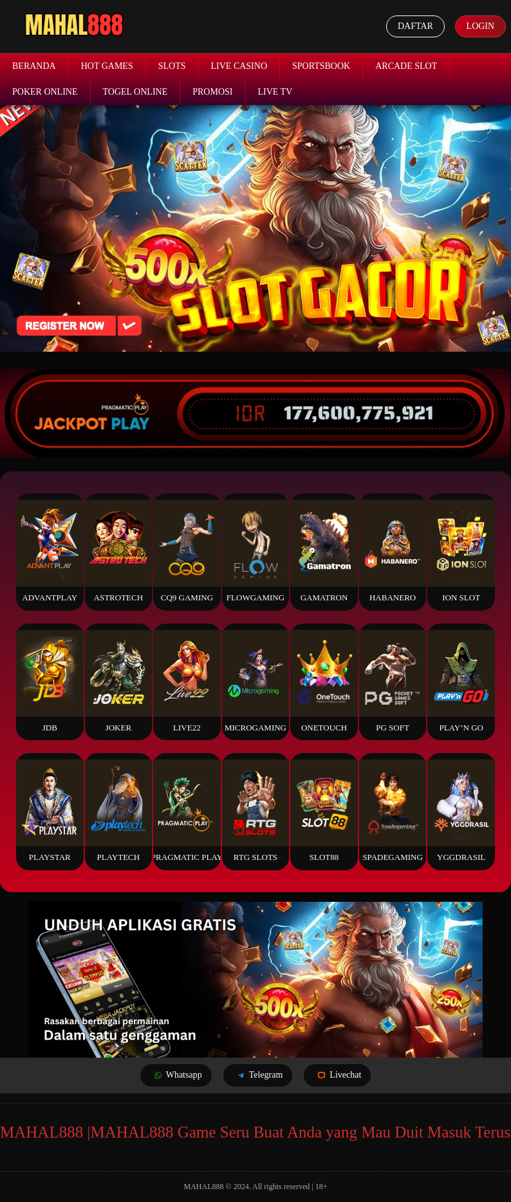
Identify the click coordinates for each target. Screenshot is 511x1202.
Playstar (49, 810)
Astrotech (118, 551)
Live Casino (239, 66)
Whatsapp (176, 1075)
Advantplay (49, 551)
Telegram (258, 1075)
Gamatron (323, 551)
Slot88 (323, 810)
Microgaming (255, 681)
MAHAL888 (204, 1186)
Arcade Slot (406, 66)
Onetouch (323, 681)
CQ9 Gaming (186, 551)
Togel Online (135, 92)
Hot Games (107, 66)
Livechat (337, 1075)
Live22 (186, 681)
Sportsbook (321, 66)
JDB (49, 681)
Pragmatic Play (186, 810)
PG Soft (392, 681)
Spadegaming (392, 810)
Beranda (34, 66)
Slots (172, 66)
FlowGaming (255, 551)
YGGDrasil (460, 810)
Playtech (118, 810)
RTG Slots (255, 810)
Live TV (274, 92)
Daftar (415, 26)
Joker (118, 681)
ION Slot (460, 551)
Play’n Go (460, 681)
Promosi (212, 92)
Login (480, 26)
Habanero (392, 551)
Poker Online (45, 92)
